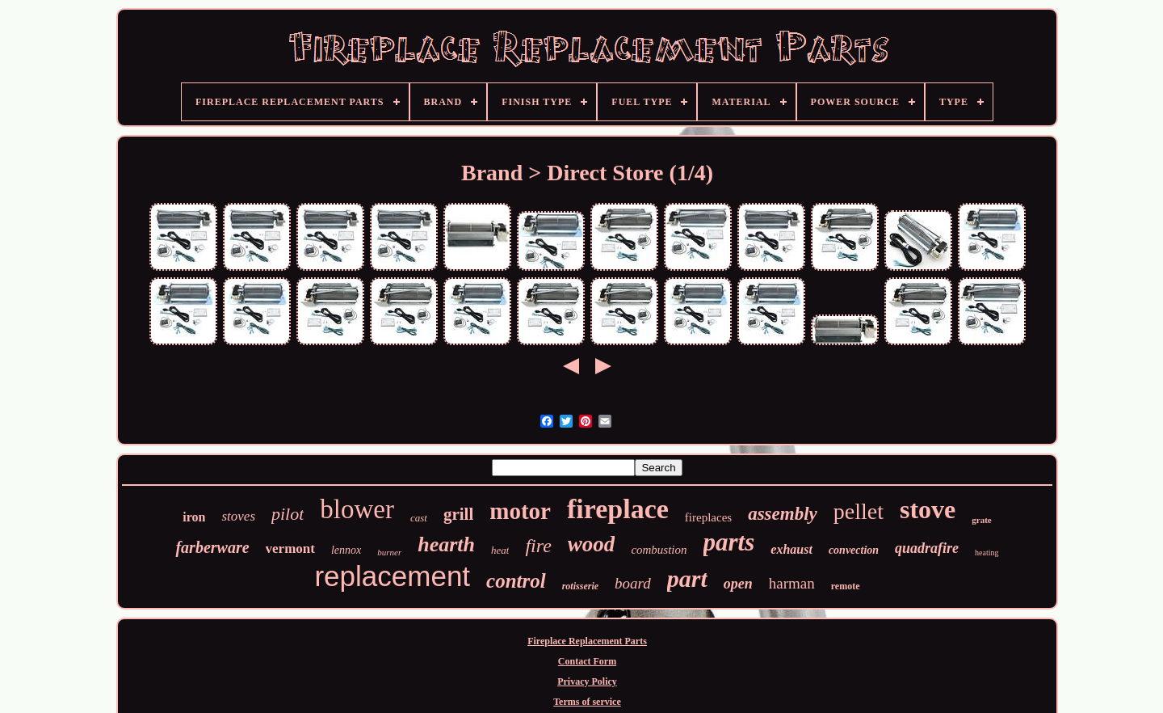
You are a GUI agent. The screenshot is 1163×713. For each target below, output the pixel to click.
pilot (287, 514)
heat (500, 550)
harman (792, 583)
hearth (446, 544)
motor (520, 511)
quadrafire (927, 548)
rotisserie (580, 586)
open (738, 584)
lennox (346, 550)
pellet (858, 511)
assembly (782, 514)
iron (194, 517)
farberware (212, 547)
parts (729, 542)
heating (986, 552)
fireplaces (708, 517)
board (633, 583)
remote (845, 586)
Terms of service (587, 701)
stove (927, 509)
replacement (392, 576)
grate (981, 520)
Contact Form (587, 661)
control (516, 581)
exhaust (791, 549)
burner (389, 552)
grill (458, 514)
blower (357, 509)
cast (418, 518)
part (687, 578)
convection (854, 550)
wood (591, 544)
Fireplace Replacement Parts (587, 641)
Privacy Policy (587, 681)
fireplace (618, 509)
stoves (238, 516)
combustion (658, 549)
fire (538, 545)
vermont (290, 548)
